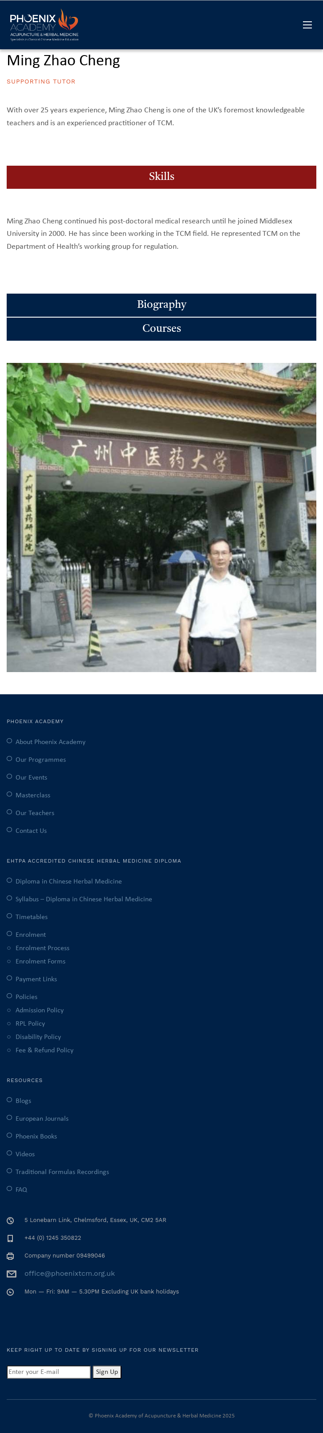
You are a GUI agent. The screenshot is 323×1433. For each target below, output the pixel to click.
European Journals (42, 1119)
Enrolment (31, 935)
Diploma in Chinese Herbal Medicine (69, 881)
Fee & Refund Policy (44, 1050)
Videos (25, 1154)
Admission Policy (40, 1010)
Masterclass (33, 795)
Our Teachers (35, 813)
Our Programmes (41, 760)
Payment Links (36, 979)
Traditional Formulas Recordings (62, 1172)
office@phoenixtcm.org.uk (69, 1273)
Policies (26, 997)
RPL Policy (30, 1023)
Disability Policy (38, 1037)
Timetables (32, 917)
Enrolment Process (42, 948)
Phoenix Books (36, 1136)
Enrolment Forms (40, 961)
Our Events (31, 777)
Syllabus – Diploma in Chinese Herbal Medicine (84, 899)
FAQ (21, 1190)
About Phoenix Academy (50, 742)
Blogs (23, 1101)
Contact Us (31, 831)
